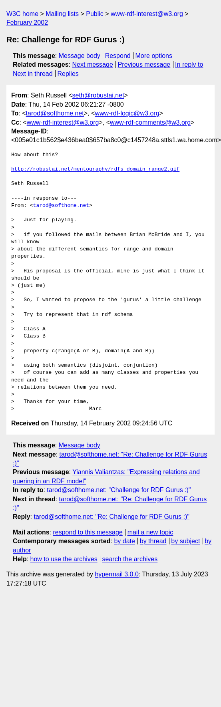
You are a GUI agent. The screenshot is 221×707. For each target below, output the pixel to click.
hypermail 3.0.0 (116, 574)
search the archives (130, 559)
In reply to (189, 64)
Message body (79, 55)
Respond (118, 55)
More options (154, 55)
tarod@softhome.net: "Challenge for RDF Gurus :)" (119, 490)
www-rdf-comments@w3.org (150, 122)
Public (95, 13)
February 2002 (27, 22)
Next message (92, 64)
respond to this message (87, 532)
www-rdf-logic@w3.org (127, 113)
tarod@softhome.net (55, 113)
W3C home (22, 13)
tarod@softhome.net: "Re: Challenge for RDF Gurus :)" (111, 516)
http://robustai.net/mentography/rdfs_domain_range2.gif (95, 169)
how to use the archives (64, 559)
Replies (67, 73)
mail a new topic (150, 532)
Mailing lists (62, 13)
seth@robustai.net (98, 95)
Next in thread (33, 73)
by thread (153, 541)
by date (124, 541)
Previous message (144, 64)
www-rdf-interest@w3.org (147, 13)
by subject (185, 541)
